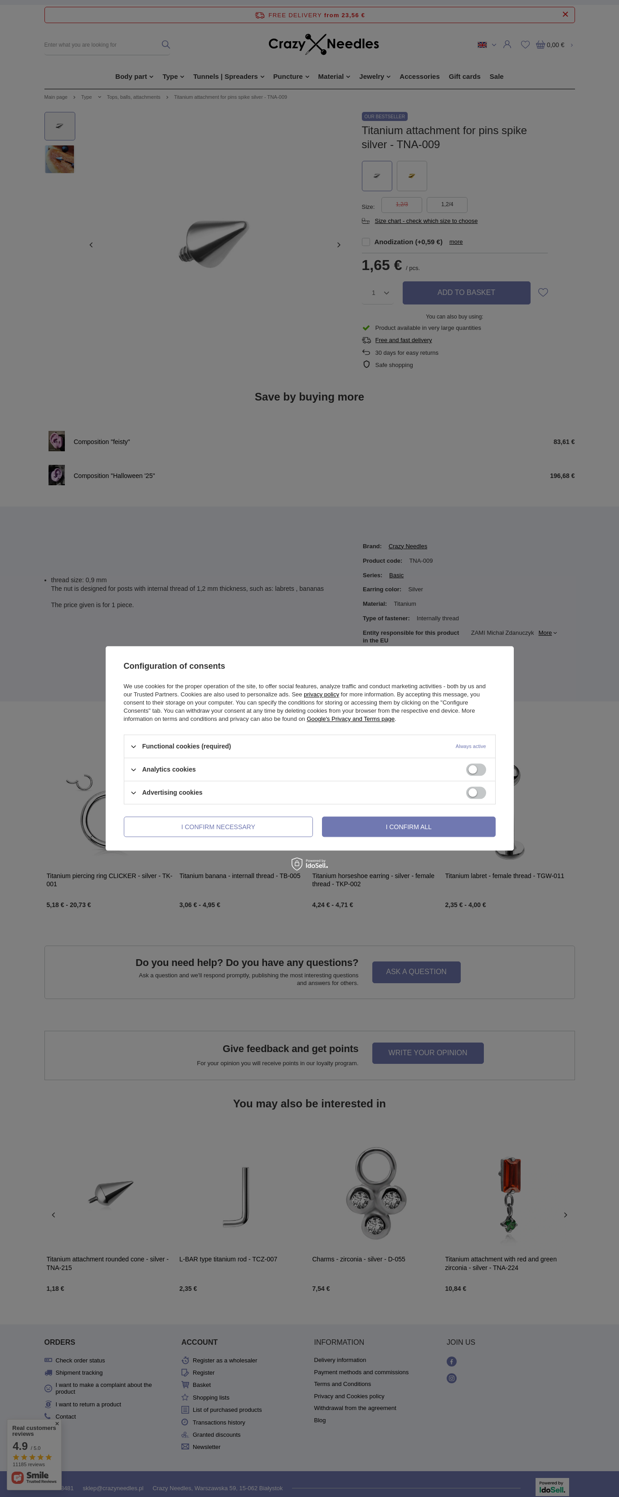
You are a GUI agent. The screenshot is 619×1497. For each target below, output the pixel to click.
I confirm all (409, 827)
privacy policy (321, 694)
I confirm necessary (218, 827)
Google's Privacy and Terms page (351, 718)
